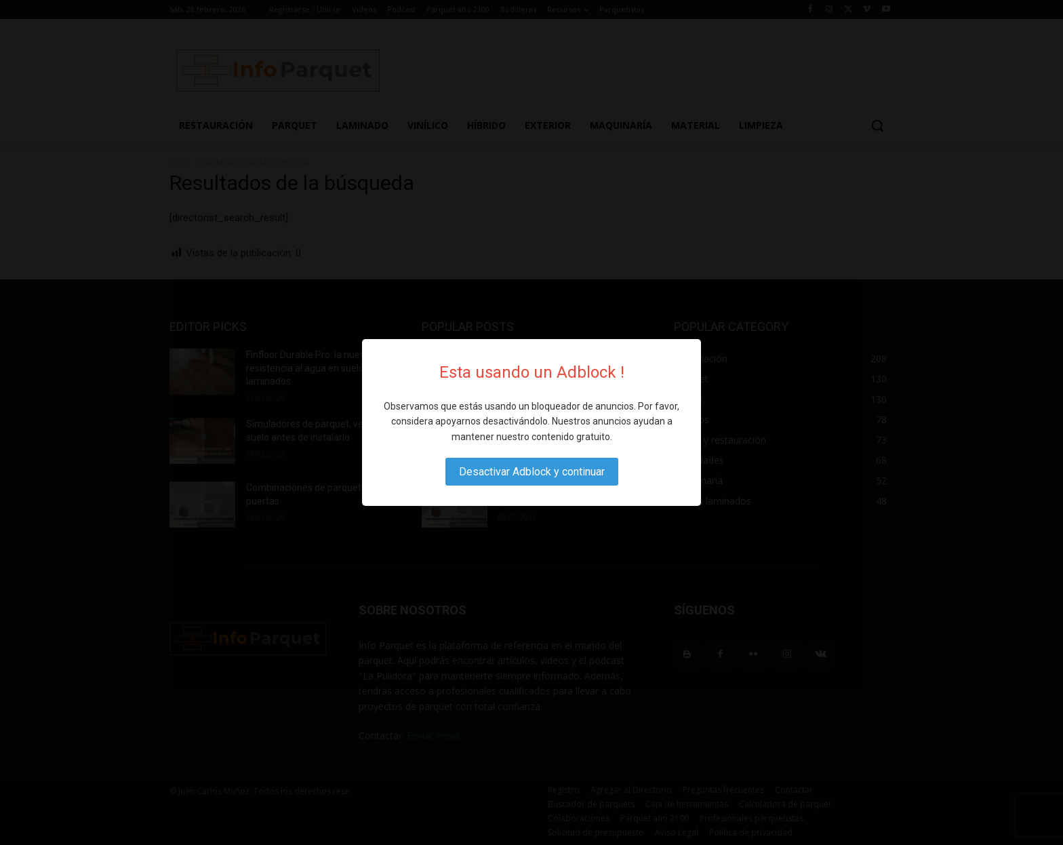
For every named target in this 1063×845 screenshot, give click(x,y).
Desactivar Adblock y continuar (532, 471)
